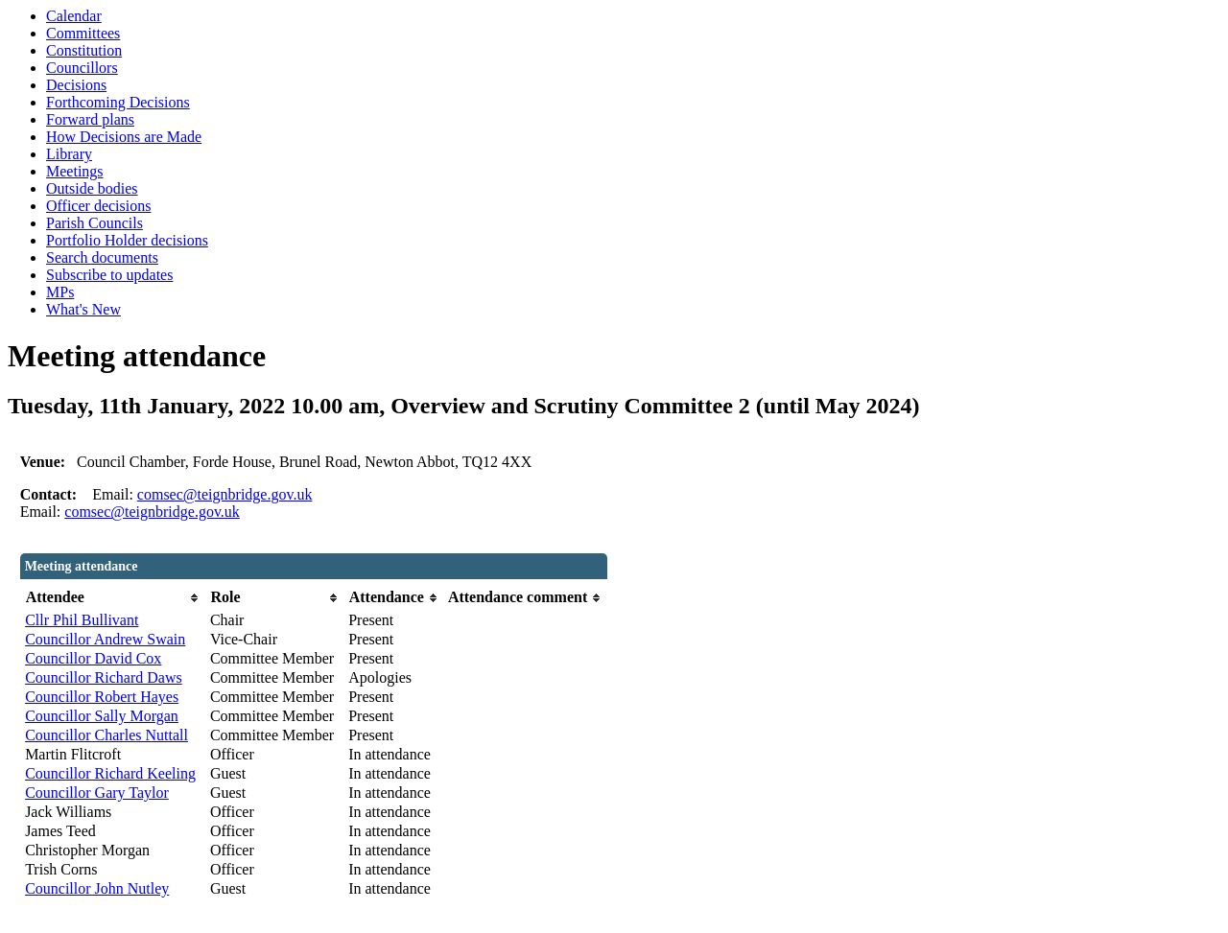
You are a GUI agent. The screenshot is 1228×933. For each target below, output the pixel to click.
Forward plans (90, 119)
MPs (60, 292)
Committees (83, 33)
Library (69, 154)
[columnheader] (112, 598)
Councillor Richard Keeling (110, 773)
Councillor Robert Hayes (101, 696)
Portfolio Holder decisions (127, 240)
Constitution (84, 50)
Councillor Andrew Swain (105, 639)
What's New (83, 309)
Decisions (76, 85)
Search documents (102, 257)
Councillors (82, 67)
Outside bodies (92, 188)
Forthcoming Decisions (118, 102)
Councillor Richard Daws (103, 677)
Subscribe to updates (109, 275)
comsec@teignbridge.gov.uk (225, 494)
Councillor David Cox (93, 658)
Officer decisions (98, 206)
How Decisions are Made (123, 136)
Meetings (75, 171)
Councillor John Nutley (97, 888)
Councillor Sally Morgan (101, 716)
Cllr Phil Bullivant (81, 620)
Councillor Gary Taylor (97, 792)
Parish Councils (94, 223)
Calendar (74, 16)
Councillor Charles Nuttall (106, 735)
